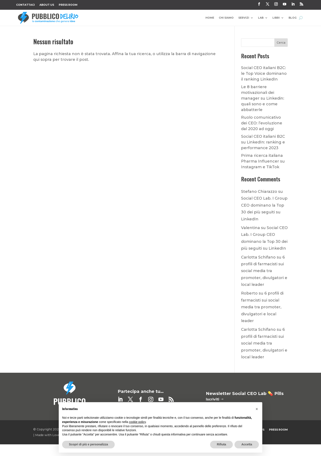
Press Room (68, 4)
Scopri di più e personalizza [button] (88, 444)
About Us (46, 4)
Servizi (243, 17)
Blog (293, 17)
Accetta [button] (246, 444)
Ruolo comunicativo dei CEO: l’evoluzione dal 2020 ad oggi (261, 123)
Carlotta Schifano (258, 257)
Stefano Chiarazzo (259, 191)
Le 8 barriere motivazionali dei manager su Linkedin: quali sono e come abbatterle (262, 98)
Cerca (281, 42)
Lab (261, 17)
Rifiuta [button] (221, 444)
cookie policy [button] (137, 422)
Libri (276, 17)
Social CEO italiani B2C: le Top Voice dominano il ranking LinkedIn (264, 73)
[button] (256, 409)
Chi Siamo (226, 17)
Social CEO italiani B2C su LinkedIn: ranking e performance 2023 (263, 142)
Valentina (250, 227)
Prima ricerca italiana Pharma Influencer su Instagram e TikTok (263, 161)
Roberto (249, 293)
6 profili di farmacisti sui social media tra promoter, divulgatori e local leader (264, 271)
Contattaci (25, 4)
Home (209, 17)
